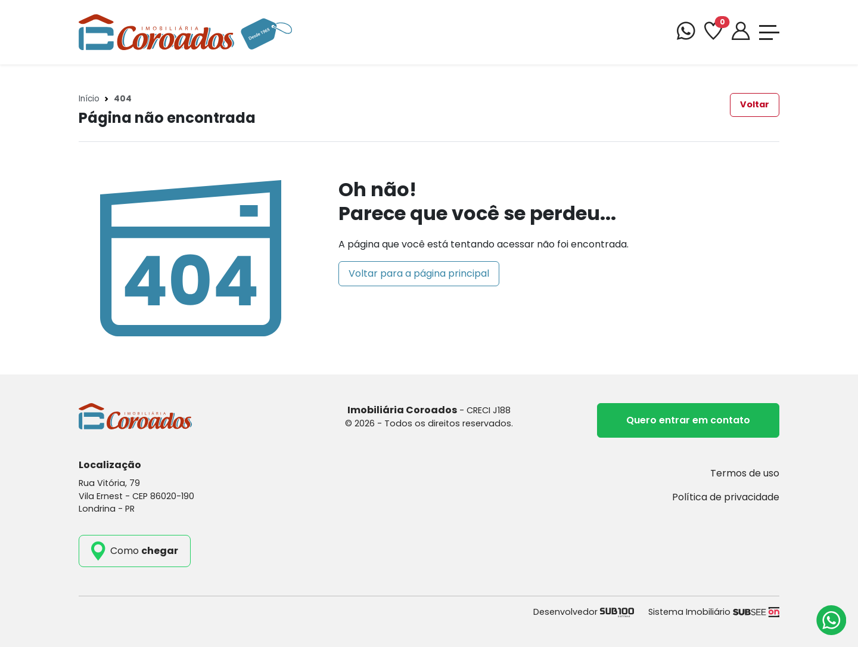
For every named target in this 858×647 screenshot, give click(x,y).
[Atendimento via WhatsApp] (831, 620)
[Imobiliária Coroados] (185, 31)
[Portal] (741, 32)
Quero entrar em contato (688, 420)
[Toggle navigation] (769, 32)
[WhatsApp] (686, 32)
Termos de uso (744, 473)
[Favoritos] (713, 32)
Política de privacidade (725, 497)
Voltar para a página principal (419, 273)
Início (89, 98)
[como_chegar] (135, 551)
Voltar (754, 104)
